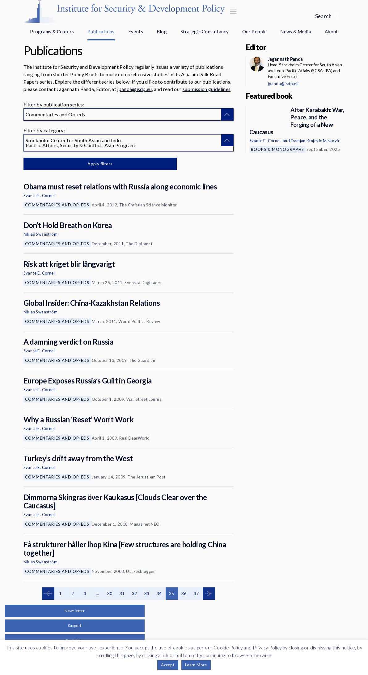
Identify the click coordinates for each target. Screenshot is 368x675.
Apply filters (88, 163)
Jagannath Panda (285, 59)
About (331, 31)
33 (147, 593)
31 (122, 593)
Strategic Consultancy (204, 31)
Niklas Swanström (40, 234)
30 (109, 593)
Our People (254, 31)
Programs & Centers (52, 31)
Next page (209, 593)
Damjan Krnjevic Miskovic (315, 140)
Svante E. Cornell (39, 195)
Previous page (48, 593)
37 (196, 593)
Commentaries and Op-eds (57, 204)
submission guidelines (207, 89)
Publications (101, 31)
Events (135, 31)
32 (134, 593)
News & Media (295, 31)
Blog (162, 31)
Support (75, 625)
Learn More (196, 664)
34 (159, 593)
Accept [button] (167, 664)
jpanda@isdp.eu (134, 89)
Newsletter (75, 610)
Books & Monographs (277, 149)
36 (184, 593)
